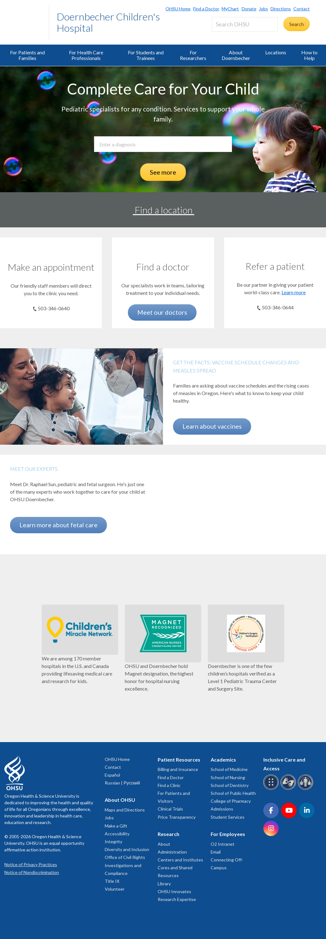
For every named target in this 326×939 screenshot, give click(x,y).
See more (163, 172)
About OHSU (120, 800)
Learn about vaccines (212, 426)
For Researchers (193, 55)
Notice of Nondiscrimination (31, 872)
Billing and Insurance (178, 769)
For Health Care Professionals (86, 55)
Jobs (263, 8)
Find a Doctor (206, 8)
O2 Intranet (222, 844)
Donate (249, 8)
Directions (281, 8)
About (164, 844)
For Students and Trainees (146, 55)
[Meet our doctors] (163, 251)
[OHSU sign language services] (289, 788)
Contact (301, 8)
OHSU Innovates (174, 891)
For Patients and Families (27, 55)
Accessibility (117, 833)
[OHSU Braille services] (272, 788)
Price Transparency (177, 817)
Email (216, 852)
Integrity (113, 841)
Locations (275, 52)
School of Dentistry (230, 785)
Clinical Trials (170, 808)
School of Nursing (228, 777)
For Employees (228, 834)
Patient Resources (179, 760)
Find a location (163, 209)
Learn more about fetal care (58, 525)
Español (112, 775)
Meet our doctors (162, 312)
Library (164, 883)
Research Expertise (177, 899)
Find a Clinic (169, 785)
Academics (223, 760)
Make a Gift (116, 825)
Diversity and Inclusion (127, 849)
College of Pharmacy (231, 801)
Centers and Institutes (180, 859)
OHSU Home (178, 8)
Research (168, 834)
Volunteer (114, 889)
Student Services (227, 817)
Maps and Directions (125, 809)
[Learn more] (275, 251)
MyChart (230, 8)
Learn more (293, 292)
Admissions (222, 808)
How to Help (309, 55)
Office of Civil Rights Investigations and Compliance (125, 865)
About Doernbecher (236, 55)
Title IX (112, 881)
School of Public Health (233, 793)
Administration (172, 852)
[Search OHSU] (245, 24)
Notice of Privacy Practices (30, 864)
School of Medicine (229, 769)
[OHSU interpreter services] (306, 788)
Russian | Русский (122, 782)
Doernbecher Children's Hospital (108, 22)
